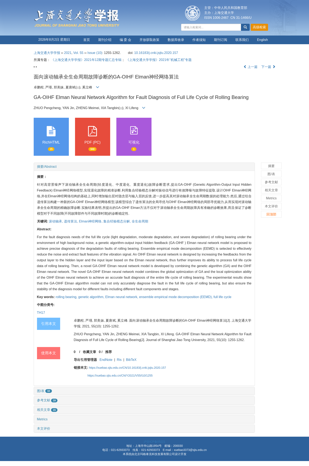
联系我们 (242, 40)
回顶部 (271, 214)
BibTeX (131, 359)
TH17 (41, 312)
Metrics (42, 419)
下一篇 (268, 67)
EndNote (106, 359)
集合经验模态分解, (117, 221)
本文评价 (43, 428)
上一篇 (250, 67)
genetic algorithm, (91, 297)
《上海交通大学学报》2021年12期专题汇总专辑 (86, 60)
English (262, 40)
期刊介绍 (104, 40)
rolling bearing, (67, 297)
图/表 (44, 391)
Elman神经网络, (91, 221)
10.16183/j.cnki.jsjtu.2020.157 (156, 53)
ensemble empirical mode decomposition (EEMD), (176, 297)
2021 (68, 53)
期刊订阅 (220, 40)
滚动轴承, (56, 221)
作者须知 (199, 40)
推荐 (108, 352)
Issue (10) (94, 53)
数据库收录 (176, 40)
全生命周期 (140, 221)
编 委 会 (125, 40)
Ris (119, 359)
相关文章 (47, 409)
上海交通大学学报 (47, 53)
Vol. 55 (78, 53)
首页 (86, 40)
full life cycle (222, 297)
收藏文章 (89, 352)
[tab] (144, 167)
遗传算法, (71, 221)
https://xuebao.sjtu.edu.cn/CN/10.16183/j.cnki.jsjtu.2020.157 (127, 367)
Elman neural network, (122, 297)
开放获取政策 (149, 40)
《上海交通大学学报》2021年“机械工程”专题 (159, 60)
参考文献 (47, 400)
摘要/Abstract (47, 166)
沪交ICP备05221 (154, 441)
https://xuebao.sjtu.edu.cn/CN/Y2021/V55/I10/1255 (120, 375)
